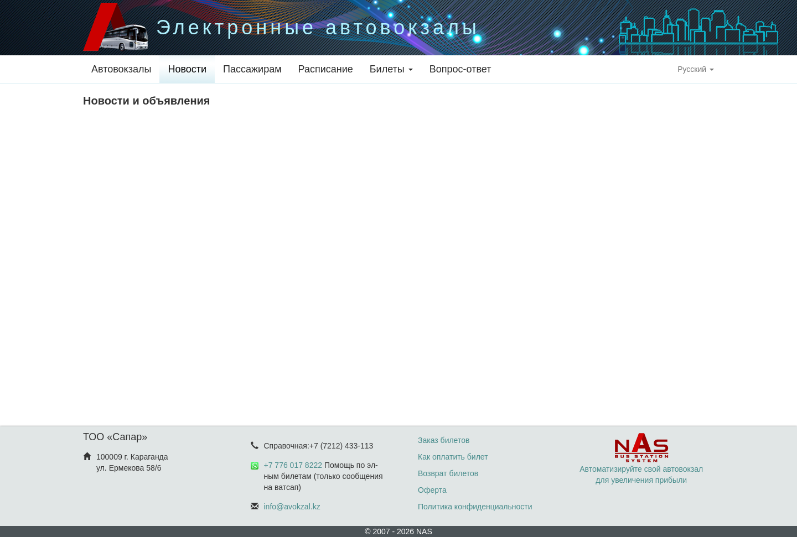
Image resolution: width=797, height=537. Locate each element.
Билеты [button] (391, 69)
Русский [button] (695, 69)
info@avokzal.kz (292, 506)
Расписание (325, 69)
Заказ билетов (443, 440)
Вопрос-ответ (460, 69)
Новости (187, 69)
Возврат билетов (448, 473)
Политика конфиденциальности (475, 506)
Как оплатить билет (453, 456)
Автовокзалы (121, 69)
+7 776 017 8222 (293, 465)
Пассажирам (252, 69)
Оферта (432, 490)
